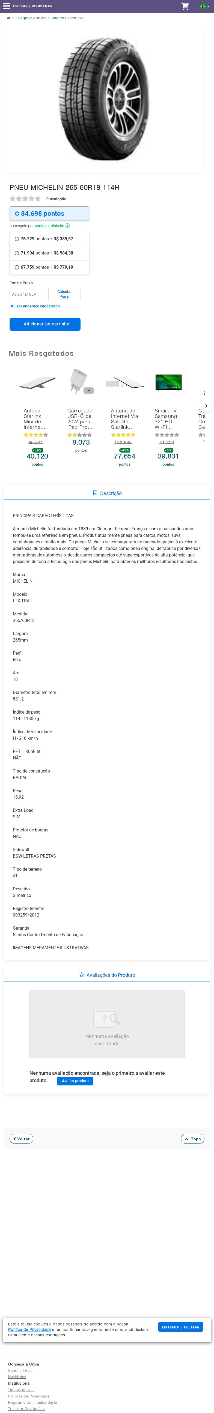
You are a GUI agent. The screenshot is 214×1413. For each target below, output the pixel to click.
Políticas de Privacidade (29, 1397)
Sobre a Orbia (20, 1371)
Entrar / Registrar (33, 6)
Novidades (17, 1377)
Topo (193, 1138)
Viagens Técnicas (68, 18)
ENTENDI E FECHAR (181, 1327)
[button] (204, 6)
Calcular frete (64, 294)
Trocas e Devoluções (26, 1409)
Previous (11, 85)
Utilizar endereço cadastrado (35, 306)
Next (195, 85)
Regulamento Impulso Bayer (33, 1403)
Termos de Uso (21, 1390)
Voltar (21, 1138)
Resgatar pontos (31, 18)
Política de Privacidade (29, 1330)
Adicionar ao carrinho (45, 324)
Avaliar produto (75, 1081)
